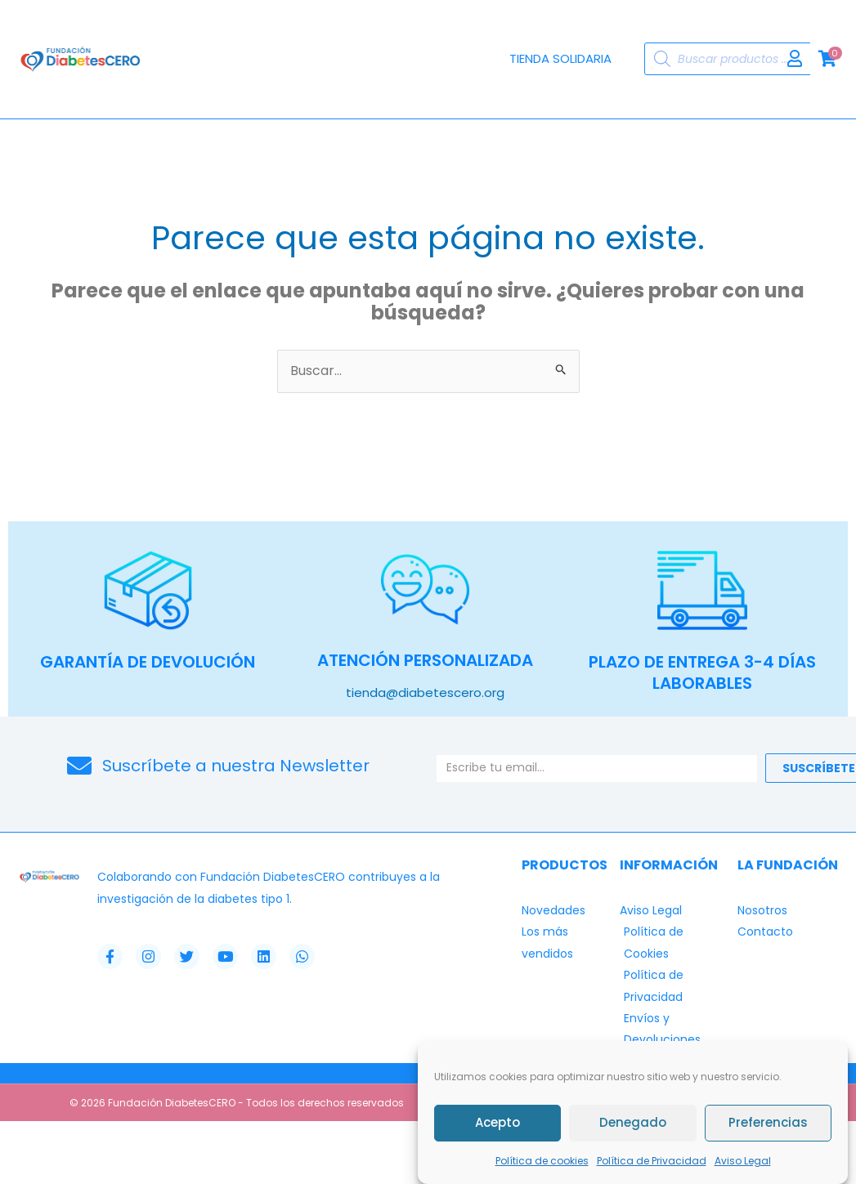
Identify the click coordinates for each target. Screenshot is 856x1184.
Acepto (497, 1122)
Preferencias (768, 1122)
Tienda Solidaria (560, 58)
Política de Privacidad (651, 1161)
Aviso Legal (743, 1161)
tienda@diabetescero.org (425, 691)
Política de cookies (542, 1161)
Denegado (632, 1122)
